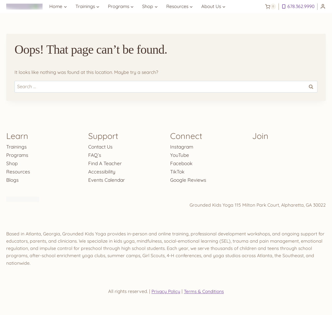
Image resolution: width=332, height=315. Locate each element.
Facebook (182, 161)
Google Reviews (189, 178)
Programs (18, 153)
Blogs (12, 178)
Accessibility (102, 170)
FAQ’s (95, 153)
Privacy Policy (165, 291)
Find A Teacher (105, 161)
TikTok (178, 170)
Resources (18, 170)
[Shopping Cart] (270, 6)
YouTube (180, 153)
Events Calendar (107, 178)
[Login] (323, 6)
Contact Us (101, 145)
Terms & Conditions (204, 291)
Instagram (182, 145)
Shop (12, 161)
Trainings (17, 145)
